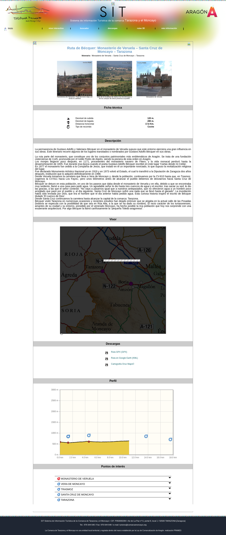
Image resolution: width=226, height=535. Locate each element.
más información (169, 28)
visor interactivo (56, 28)
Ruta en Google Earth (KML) (124, 358)
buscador (84, 28)
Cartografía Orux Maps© (122, 364)
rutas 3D (141, 28)
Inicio (10, 28)
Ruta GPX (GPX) (119, 352)
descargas (112, 28)
